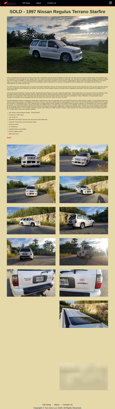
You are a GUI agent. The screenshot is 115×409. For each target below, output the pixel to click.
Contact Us (51, 3)
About (38, 3)
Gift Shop (26, 3)
